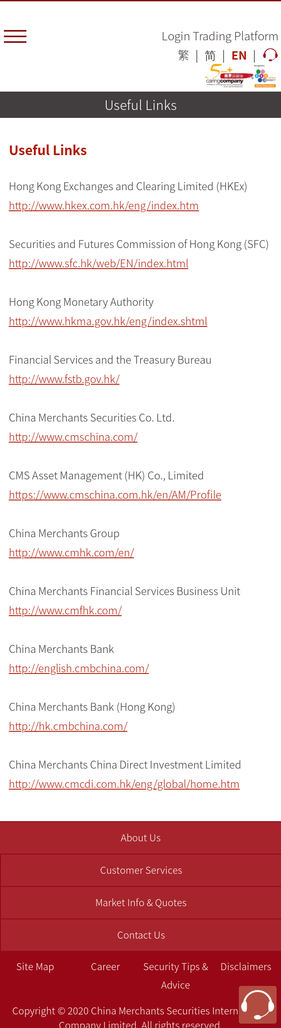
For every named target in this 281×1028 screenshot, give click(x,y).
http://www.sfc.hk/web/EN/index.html (98, 263)
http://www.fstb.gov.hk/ (64, 378)
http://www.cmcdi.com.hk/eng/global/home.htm (124, 783)
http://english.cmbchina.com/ (79, 668)
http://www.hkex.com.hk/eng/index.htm (104, 205)
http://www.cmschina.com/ (73, 436)
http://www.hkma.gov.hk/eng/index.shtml (108, 321)
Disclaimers (245, 966)
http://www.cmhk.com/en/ (71, 552)
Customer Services (141, 869)
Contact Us (141, 934)
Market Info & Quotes (141, 902)
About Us (141, 837)
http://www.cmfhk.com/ (65, 610)
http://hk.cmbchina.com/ (68, 726)
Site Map (35, 966)
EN (239, 54)
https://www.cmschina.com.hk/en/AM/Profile (115, 494)
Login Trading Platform (220, 35)
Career (105, 966)
